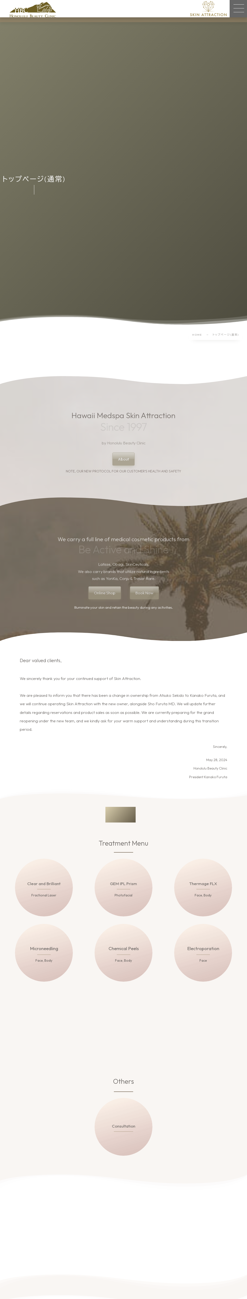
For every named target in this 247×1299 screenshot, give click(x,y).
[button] (238, 8)
